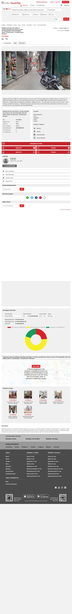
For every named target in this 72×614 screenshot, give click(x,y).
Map (15, 43)
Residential (24, 5)
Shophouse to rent (32, 466)
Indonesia (56, 447)
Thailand (32, 447)
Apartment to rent (32, 461)
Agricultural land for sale (54, 476)
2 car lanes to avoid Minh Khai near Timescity (28, 403)
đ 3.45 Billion (43, 400)
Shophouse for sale (53, 466)
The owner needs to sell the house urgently (13, 402)
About (7, 459)
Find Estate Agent (11, 473)
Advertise (8, 466)
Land (32, 5)
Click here (36, 366)
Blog (7, 481)
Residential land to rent (33, 471)
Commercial (40, 5)
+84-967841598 (11, 166)
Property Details (7, 43)
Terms (49, 314)
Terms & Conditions (43, 500)
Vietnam (17, 447)
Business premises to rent (34, 468)
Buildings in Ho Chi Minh (32, 439)
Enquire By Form (36, 143)
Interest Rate (42, 314)
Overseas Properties (41, 2)
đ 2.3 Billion (13, 414)
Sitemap (8, 468)
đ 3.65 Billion (13, 400)
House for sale (52, 456)
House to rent (30, 456)
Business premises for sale (55, 468)
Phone (53, 148)
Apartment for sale (53, 461)
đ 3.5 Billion (28, 414)
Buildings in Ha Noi (11, 439)
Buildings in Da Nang (52, 439)
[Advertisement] (31, 223)
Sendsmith (68, 209)
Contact (8, 461)
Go (22, 189)
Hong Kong (9, 447)
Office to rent (30, 464)
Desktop (19, 148)
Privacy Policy (9, 471)
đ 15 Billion (28, 400)
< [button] (5, 70)
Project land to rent (32, 473)
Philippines (25, 447)
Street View (22, 43)
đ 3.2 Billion (58, 400)
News (7, 464)
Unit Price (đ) (8, 314)
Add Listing (65, 2)
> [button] (67, 70)
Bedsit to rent (30, 459)
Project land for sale (53, 473)
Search (66, 19)
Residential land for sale (54, 471)
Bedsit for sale (52, 459)
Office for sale (52, 464)
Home (7, 456)
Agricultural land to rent (33, 476)
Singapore (41, 447)
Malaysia (48, 447)
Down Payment (27, 314)
